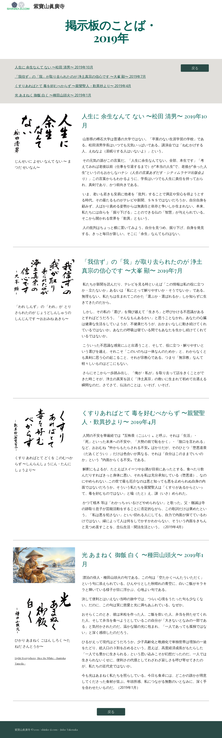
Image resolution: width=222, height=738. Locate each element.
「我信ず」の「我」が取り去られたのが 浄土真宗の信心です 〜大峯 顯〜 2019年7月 (80, 76)
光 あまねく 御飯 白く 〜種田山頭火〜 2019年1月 (53, 95)
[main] (110, 31)
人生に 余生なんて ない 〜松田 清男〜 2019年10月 (54, 67)
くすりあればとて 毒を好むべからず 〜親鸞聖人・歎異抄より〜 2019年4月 (73, 85)
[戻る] (195, 68)
